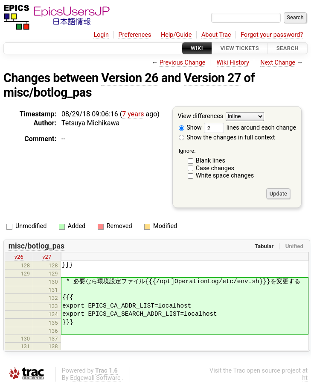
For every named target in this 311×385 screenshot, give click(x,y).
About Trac (216, 34)
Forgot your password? (272, 34)
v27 (46, 257)
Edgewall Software (95, 378)
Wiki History (233, 62)
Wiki (197, 48)
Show (190, 127)
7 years (133, 114)
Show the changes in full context (227, 137)
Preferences (134, 34)
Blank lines (210, 160)
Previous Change (183, 62)
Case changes (215, 168)
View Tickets (240, 48)
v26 (19, 257)
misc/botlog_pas (47, 92)
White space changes (225, 175)
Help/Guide (176, 34)
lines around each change (250, 127)
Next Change (277, 62)
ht (305, 378)
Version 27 (212, 78)
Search (287, 48)
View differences (201, 116)
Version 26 (129, 78)
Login (101, 34)
